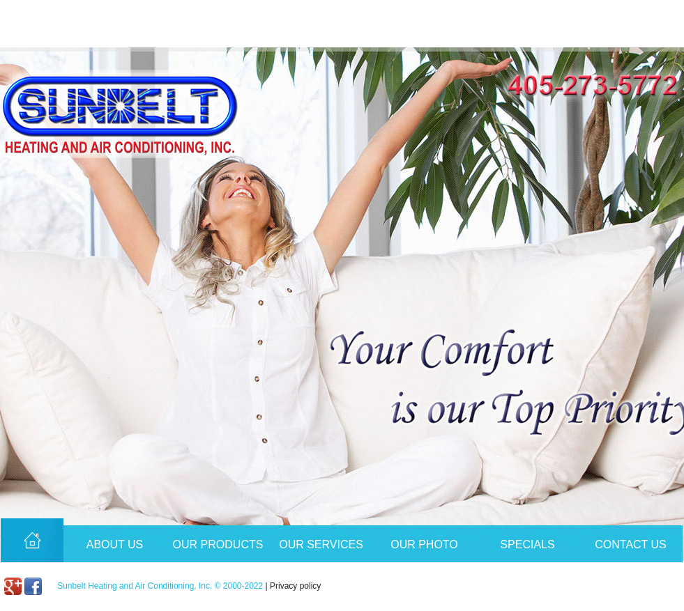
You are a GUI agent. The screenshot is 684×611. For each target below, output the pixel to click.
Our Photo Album (424, 550)
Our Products (218, 544)
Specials (527, 544)
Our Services (321, 544)
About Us (115, 544)
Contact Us (631, 544)
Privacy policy (295, 586)
